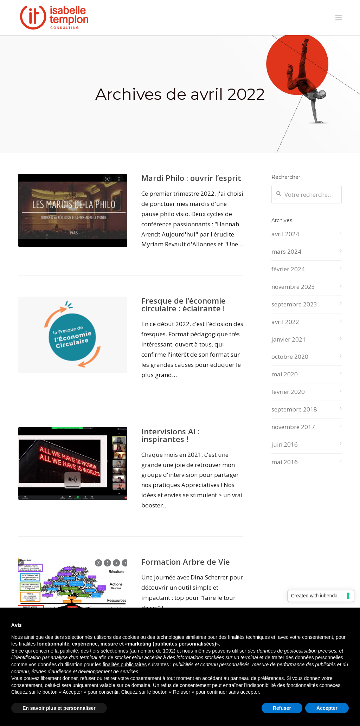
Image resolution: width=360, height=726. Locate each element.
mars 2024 (286, 251)
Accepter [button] (327, 708)
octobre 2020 (289, 356)
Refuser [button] (282, 708)
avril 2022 (285, 322)
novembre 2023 (293, 287)
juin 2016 (284, 444)
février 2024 (288, 269)
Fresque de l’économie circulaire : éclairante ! (183, 304)
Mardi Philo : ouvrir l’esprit (191, 178)
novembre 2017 (293, 427)
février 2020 (288, 392)
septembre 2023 (294, 304)
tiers (94, 650)
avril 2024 (285, 234)
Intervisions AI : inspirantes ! (170, 435)
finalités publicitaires (125, 664)
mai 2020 (284, 374)
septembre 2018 (294, 409)
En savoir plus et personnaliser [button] (59, 708)
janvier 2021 (288, 339)
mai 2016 (284, 462)
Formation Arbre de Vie (185, 561)
